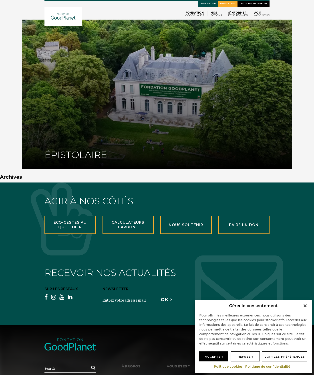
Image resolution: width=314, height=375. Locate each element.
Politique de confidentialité (268, 367)
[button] (305, 306)
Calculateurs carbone (253, 3)
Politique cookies (228, 367)
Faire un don (208, 3)
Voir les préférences (284, 356)
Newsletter (227, 3)
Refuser (245, 356)
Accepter (214, 356)
